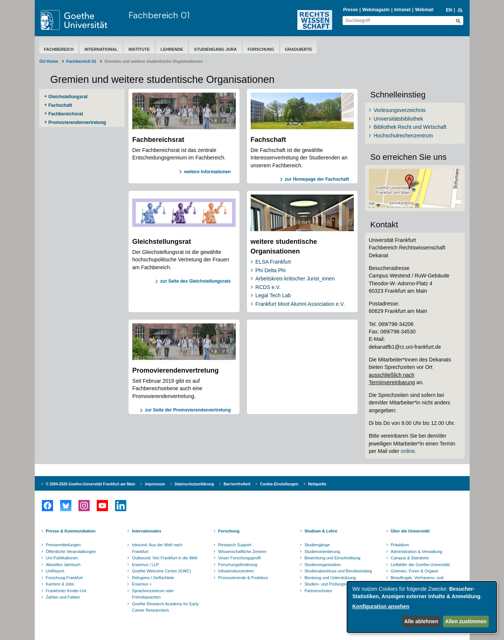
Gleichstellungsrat (68, 96)
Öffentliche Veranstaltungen (71, 551)
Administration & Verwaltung (416, 551)
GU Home (49, 61)
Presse (350, 9)
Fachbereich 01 (159, 15)
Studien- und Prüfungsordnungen (334, 584)
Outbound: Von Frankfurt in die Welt (164, 558)
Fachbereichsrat (66, 113)
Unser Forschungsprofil (239, 558)
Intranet (402, 9)
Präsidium (400, 545)
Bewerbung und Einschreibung (332, 558)
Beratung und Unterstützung (330, 577)
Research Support (234, 545)
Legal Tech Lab (273, 295)
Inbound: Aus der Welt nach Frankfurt (157, 548)
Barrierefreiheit (237, 484)
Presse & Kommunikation (71, 531)
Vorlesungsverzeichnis (400, 110)
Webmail (424, 9)
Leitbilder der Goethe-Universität (420, 564)
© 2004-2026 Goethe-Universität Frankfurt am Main (91, 484)
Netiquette (317, 484)
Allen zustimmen (465, 621)
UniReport (55, 571)
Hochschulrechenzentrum (403, 136)
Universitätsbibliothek (398, 119)
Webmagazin (376, 9)
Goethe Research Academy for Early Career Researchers (165, 607)
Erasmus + (142, 584)
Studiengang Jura (215, 49)
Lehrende (172, 49)
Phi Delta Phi (271, 270)
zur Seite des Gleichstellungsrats (195, 281)
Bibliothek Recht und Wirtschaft (410, 127)
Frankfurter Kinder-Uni (66, 590)
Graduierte (298, 49)
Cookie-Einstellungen (279, 484)
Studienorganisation (322, 564)
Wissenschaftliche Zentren (242, 551)
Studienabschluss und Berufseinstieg (338, 571)
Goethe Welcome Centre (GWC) (161, 571)
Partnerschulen (318, 590)
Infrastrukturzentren (236, 571)
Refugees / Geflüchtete (153, 577)
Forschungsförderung (237, 564)
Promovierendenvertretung (77, 122)
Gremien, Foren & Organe (414, 571)
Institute (139, 49)
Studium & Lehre (320, 531)
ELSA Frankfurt (273, 262)
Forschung (261, 49)
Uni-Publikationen (62, 558)
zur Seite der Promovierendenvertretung (188, 410)
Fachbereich (59, 49)
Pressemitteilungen (63, 545)
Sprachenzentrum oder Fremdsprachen (153, 594)
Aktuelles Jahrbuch (63, 564)
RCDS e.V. (268, 287)
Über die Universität (410, 531)
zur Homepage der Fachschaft (317, 179)
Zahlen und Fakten (63, 597)
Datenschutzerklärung (194, 484)
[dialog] (422, 607)
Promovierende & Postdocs (243, 577)
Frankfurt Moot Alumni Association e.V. (300, 304)
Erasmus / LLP (145, 564)
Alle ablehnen (421, 621)
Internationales (146, 531)
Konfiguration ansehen (380, 606)
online (408, 451)
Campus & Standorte (410, 558)
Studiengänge (317, 545)
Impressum (155, 484)
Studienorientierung (322, 551)
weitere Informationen (207, 171)
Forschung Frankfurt (64, 577)
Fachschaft (60, 105)
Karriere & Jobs (60, 584)
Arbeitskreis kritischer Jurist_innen (295, 279)
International (101, 49)
